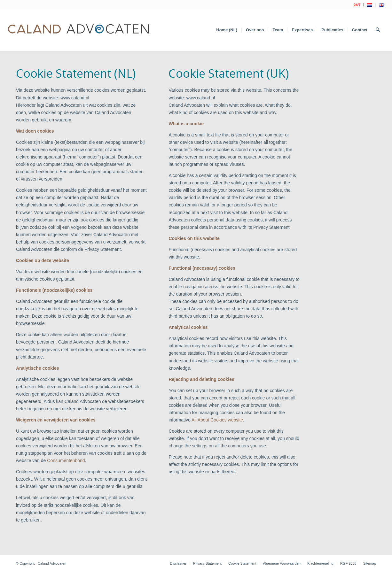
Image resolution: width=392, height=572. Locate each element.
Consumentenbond (66, 460)
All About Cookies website (217, 419)
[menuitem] (357, 4)
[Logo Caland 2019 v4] (78, 30)
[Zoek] (378, 30)
